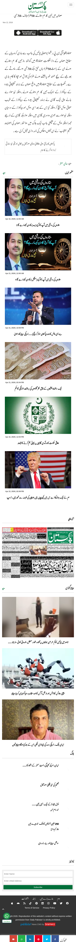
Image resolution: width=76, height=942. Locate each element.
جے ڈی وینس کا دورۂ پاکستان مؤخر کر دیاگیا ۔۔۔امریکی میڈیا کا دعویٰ (38, 334)
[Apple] (10, 903)
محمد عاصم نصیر (55, 809)
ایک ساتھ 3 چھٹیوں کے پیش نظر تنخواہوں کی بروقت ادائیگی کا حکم (38, 388)
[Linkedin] (41, 903)
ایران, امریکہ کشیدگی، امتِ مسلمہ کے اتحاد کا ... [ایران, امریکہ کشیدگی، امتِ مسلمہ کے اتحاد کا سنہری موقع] (41, 765)
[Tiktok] (29, 903)
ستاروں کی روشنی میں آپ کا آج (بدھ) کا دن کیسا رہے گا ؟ (38, 225)
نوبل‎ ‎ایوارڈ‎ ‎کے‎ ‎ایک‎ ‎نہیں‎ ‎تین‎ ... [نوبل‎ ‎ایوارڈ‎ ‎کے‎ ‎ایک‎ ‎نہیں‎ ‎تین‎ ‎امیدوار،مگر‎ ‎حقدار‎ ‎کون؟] (45, 804)
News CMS (37, 924)
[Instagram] (47, 903)
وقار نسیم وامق (55, 829)
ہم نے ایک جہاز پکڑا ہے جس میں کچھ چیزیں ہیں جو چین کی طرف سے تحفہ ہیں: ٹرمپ (38, 497)
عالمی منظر (63, 163)
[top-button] (3, 909)
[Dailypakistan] (34, 8)
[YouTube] (53, 903)
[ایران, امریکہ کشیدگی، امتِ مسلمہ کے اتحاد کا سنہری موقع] (67, 770)
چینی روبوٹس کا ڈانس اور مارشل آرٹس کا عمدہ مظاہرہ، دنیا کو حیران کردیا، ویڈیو (38, 693)
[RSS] (23, 903)
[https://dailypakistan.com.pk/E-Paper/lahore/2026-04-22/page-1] (38, 552)
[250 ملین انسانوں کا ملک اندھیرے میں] (67, 828)
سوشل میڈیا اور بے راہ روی (48, 843)
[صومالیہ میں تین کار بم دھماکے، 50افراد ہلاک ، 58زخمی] (55, 938)
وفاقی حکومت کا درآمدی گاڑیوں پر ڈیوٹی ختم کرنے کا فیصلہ (38, 443)
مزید (4, 173)
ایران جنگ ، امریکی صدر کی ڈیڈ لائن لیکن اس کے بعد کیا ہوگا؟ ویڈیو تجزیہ (38, 745)
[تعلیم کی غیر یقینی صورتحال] (67, 789)
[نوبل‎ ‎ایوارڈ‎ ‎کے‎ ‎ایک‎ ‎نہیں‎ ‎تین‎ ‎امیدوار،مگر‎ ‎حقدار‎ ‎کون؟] (67, 809)
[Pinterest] (35, 903)
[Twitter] (59, 903)
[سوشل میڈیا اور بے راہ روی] (67, 848)
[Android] (16, 903)
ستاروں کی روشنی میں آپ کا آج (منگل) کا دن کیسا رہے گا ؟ (38, 279)
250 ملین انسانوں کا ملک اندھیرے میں (43, 823)
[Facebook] (66, 903)
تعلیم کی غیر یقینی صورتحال (49, 785)
